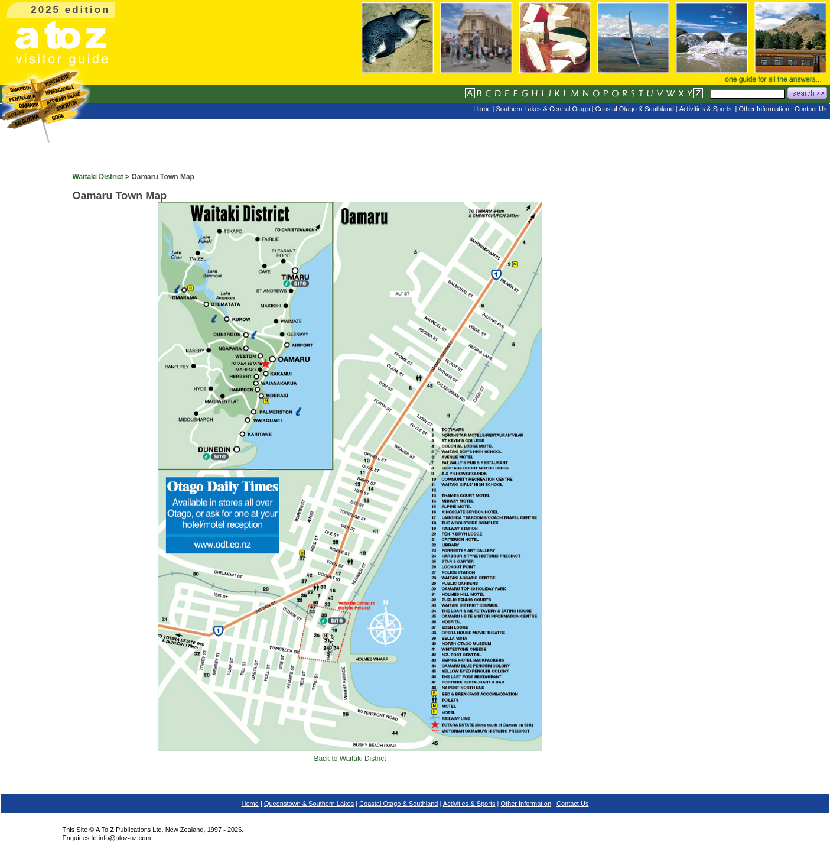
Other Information (525, 803)
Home (250, 803)
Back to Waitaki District (350, 758)
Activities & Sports (469, 803)
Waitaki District (98, 177)
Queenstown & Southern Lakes (309, 803)
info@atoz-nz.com (125, 837)
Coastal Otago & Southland (398, 803)
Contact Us (572, 803)
